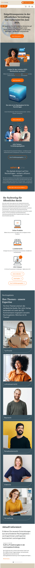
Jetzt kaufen (18, 278)
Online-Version (17, 73)
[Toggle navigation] (2, 6)
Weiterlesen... (7, 558)
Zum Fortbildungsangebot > (18, 157)
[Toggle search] (5, 6)
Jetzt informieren (17, 36)
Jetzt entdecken (18, 119)
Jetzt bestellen (18, 80)
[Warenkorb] (32, 6)
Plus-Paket (25, 73)
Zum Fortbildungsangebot (18, 283)
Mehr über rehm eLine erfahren (18, 187)
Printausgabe (18, 75)
